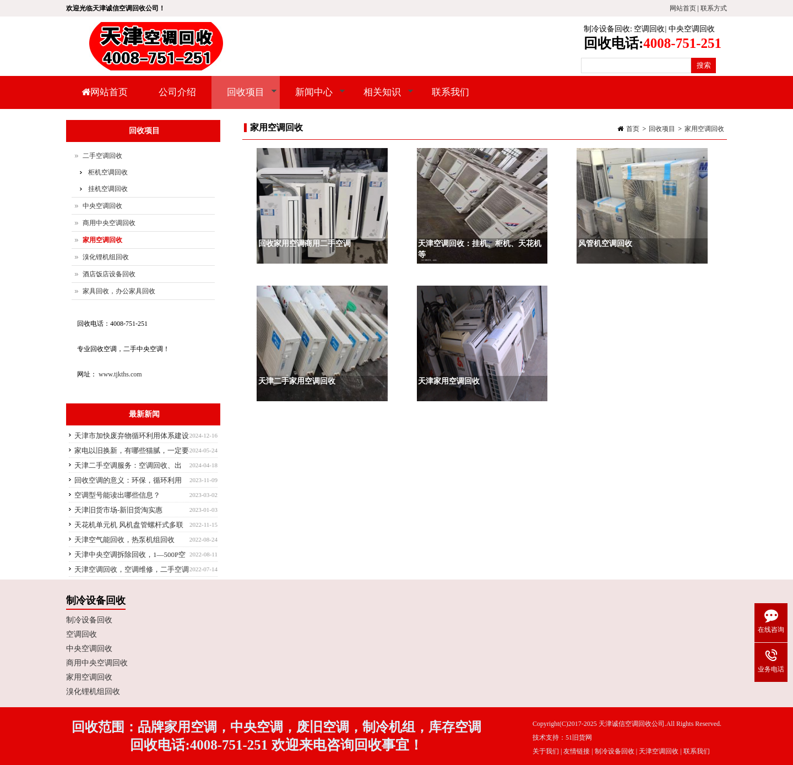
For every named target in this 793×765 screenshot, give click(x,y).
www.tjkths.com (120, 374)
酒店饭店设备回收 (109, 274)
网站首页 (683, 8)
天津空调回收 (658, 751)
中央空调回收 (692, 29)
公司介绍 (177, 92)
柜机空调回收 (108, 172)
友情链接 (576, 751)
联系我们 (450, 92)
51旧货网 (579, 737)
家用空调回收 (704, 129)
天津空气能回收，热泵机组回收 (124, 540)
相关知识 (381, 98)
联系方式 (713, 8)
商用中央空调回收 (109, 223)
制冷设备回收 (607, 29)
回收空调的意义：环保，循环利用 (128, 480)
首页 (632, 129)
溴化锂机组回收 (106, 257)
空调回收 (649, 29)
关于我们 (546, 751)
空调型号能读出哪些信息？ (117, 495)
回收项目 (244, 98)
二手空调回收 (102, 156)
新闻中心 (312, 98)
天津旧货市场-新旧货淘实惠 (118, 510)
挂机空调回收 (108, 189)
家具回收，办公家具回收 (119, 291)
